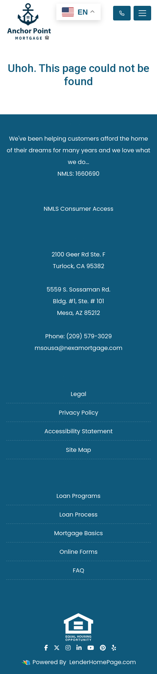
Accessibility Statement (78, 431)
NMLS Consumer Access (78, 209)
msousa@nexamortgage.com (78, 348)
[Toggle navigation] (142, 13)
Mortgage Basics (78, 533)
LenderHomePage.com (102, 662)
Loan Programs (78, 496)
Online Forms (78, 552)
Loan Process (78, 514)
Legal (78, 394)
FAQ (78, 570)
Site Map (78, 450)
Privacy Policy (78, 412)
